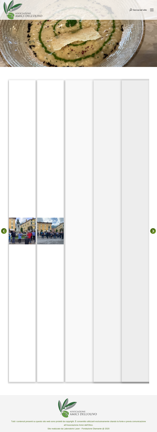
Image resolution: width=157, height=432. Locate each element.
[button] (4, 231)
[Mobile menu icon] (152, 10)
